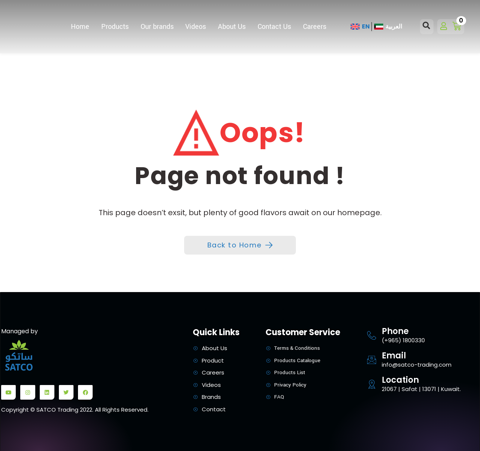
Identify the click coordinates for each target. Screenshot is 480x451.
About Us (232, 26)
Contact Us (274, 26)
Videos (195, 26)
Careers (314, 26)
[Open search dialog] (427, 26)
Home (80, 26)
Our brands (157, 26)
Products (115, 26)
